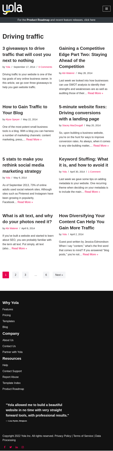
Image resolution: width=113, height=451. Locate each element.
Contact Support (12, 371)
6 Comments (45, 67)
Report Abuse (10, 377)
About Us (8, 340)
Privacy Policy (63, 436)
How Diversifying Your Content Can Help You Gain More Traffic (82, 221)
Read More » (95, 93)
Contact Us (9, 346)
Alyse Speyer (13, 119)
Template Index (11, 383)
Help (5, 365)
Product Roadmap (13, 389)
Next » (59, 275)
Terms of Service (83, 436)
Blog (5, 327)
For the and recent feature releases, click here (57, 19)
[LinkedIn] (16, 447)
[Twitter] (10, 447)
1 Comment (94, 172)
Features (7, 309)
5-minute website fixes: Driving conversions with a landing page (83, 112)
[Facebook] (4, 447)
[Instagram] (22, 447)
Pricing (6, 315)
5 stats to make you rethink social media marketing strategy (23, 165)
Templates (8, 321)
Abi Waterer (68, 73)
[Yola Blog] (12, 8)
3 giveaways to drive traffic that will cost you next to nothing (26, 54)
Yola (8, 67)
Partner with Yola (12, 352)
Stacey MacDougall (72, 125)
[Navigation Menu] (106, 8)
